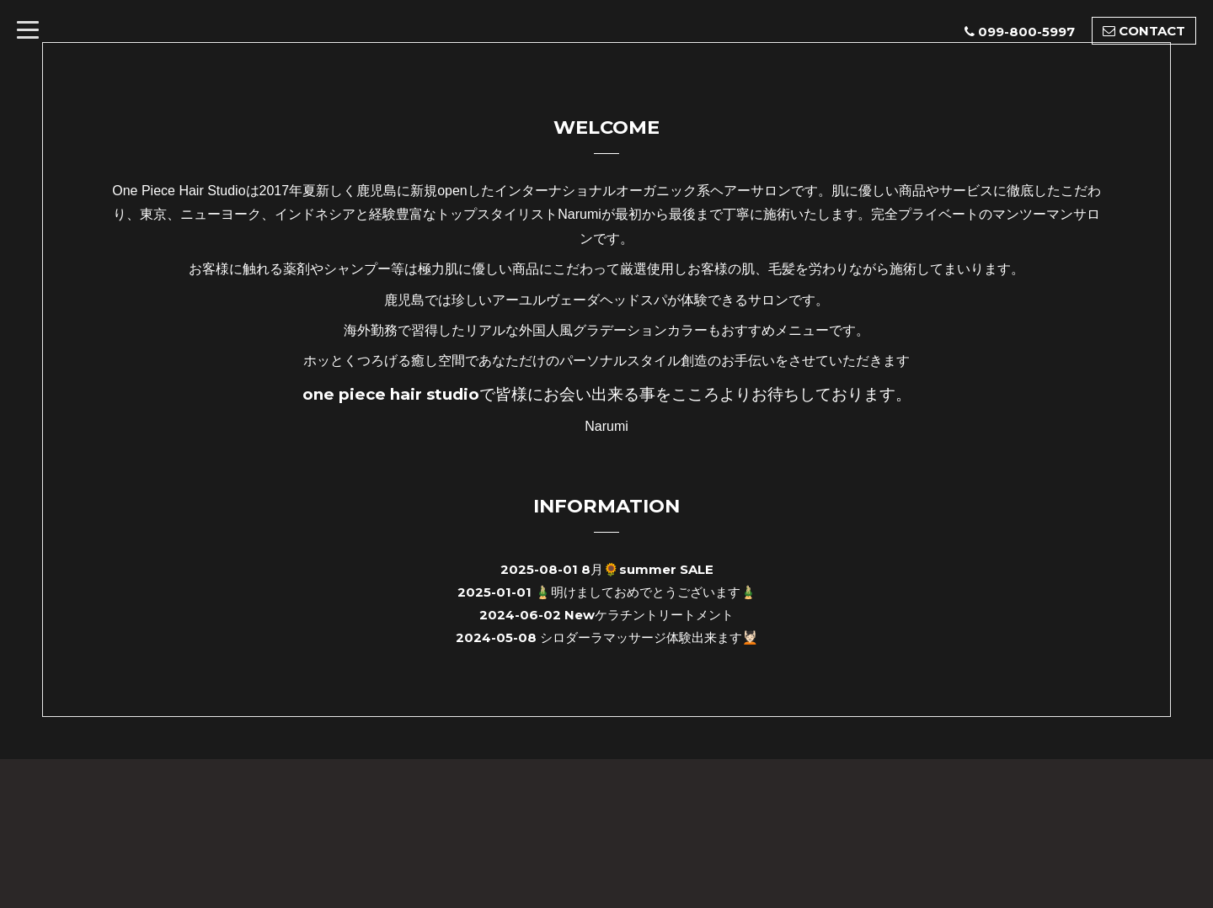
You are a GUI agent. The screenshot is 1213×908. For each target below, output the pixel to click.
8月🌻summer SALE (647, 569)
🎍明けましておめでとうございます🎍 (645, 592)
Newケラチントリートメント (649, 615)
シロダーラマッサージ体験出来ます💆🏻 (649, 637)
